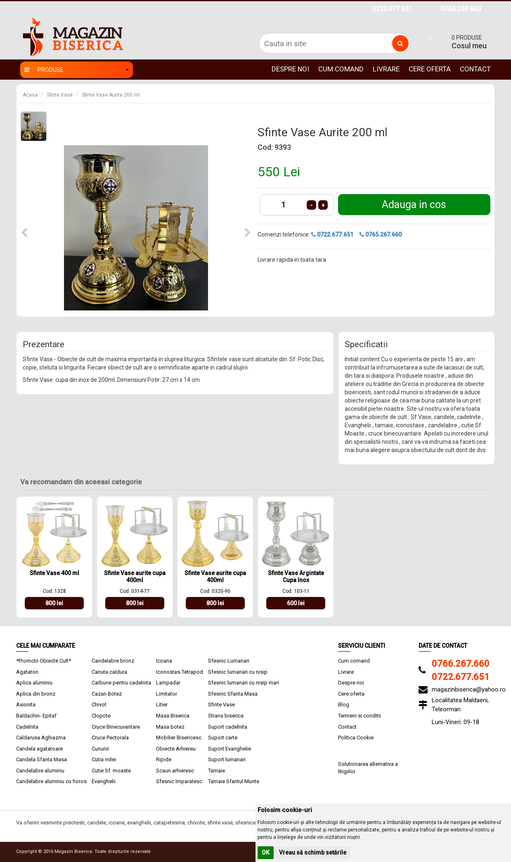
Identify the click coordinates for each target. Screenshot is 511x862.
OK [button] (266, 852)
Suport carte (222, 737)
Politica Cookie (356, 737)
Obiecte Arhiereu (176, 749)
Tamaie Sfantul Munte (233, 781)
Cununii (100, 749)
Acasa (30, 95)
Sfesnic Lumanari (228, 661)
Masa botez (170, 727)
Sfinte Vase (60, 95)
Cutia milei (104, 759)
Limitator (166, 694)
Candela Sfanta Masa (41, 759)
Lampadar (168, 683)
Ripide (163, 759)
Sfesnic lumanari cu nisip (237, 672)
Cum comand (341, 69)
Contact (475, 69)
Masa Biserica (172, 716)
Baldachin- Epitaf (36, 716)
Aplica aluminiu (34, 683)
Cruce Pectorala (110, 737)
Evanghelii (104, 781)
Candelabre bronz (113, 661)
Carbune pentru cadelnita (121, 683)
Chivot (99, 704)
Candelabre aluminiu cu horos (51, 781)
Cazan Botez (107, 694)
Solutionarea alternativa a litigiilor (368, 768)
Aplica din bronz (35, 694)
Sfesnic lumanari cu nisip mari (243, 683)
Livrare (386, 69)
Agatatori (27, 672)
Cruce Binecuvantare (116, 727)
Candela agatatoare (39, 749)
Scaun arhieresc (175, 770)
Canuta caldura (109, 672)
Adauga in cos (414, 205)
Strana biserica (226, 716)
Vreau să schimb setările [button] (312, 852)
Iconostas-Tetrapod (179, 672)
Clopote (101, 716)
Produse (76, 69)
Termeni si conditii (359, 716)
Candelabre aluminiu (40, 770)
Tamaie (216, 770)
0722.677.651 (392, 9)
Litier (162, 704)
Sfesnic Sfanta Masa (233, 694)
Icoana (164, 661)
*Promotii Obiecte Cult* (43, 661)
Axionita (25, 704)
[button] (24, 233)
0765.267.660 (460, 9)
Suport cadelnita (227, 727)
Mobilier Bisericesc (178, 737)
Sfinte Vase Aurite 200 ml (111, 95)
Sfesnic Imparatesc (179, 781)
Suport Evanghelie (229, 749)
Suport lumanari (227, 759)
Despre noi (290, 69)
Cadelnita (27, 727)
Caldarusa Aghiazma (41, 737)
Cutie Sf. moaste (111, 770)
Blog (343, 704)
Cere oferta (430, 69)
